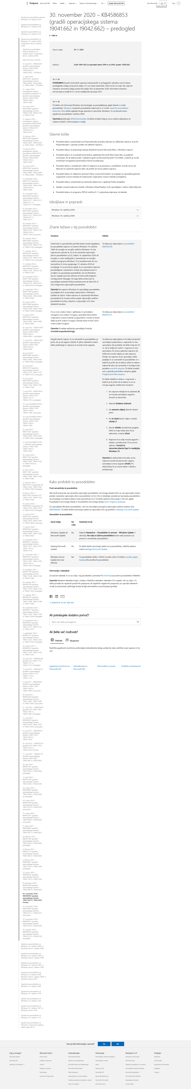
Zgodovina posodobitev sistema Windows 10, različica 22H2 (33, 18)
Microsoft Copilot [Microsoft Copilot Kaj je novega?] (15, 1057)
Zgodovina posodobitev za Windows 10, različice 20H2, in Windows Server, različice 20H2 (31, 42)
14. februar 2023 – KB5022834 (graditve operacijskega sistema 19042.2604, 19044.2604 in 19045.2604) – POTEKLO (33, 140)
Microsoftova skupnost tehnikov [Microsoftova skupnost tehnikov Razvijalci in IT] (135, 1068)
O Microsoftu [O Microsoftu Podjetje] (158, 1060)
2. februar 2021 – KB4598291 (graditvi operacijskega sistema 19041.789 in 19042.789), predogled (32, 864)
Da (104, 1044)
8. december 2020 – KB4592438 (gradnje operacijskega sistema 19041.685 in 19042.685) (32, 886)
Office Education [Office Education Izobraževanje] (73, 1072)
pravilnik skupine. (117, 368)
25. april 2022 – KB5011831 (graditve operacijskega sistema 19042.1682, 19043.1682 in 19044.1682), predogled (33, 433)
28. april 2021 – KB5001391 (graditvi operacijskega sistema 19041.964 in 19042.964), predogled (32, 768)
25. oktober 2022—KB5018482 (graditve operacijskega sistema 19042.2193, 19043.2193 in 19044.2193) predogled (32, 242)
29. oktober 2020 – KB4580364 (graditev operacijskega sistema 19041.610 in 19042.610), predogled (32, 934)
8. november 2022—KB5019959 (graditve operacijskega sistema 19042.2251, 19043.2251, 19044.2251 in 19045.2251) (32, 214)
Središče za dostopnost (131, 666)
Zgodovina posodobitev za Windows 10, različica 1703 (31, 1000)
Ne (118, 1044)
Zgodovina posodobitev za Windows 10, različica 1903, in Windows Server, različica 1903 (32, 965)
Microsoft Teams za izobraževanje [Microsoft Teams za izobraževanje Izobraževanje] (78, 1064)
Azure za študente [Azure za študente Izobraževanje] (73, 1084)
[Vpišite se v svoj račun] (176, 3)
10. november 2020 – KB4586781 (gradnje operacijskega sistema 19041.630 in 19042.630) (32, 922)
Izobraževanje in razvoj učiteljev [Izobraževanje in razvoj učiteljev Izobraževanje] (77, 1076)
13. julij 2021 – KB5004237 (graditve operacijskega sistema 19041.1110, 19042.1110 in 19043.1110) (33, 673)
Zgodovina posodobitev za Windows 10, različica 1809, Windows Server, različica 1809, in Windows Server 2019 (33, 975)
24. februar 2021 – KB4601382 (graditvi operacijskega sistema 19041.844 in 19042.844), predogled (32, 841)
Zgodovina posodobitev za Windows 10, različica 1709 (31, 992)
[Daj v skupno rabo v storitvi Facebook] (51, 596)
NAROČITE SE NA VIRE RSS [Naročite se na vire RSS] (63, 603)
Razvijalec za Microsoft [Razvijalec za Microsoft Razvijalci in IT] (132, 1057)
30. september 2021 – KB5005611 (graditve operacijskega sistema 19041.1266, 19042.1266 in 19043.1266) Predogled (32, 612)
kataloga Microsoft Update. (96, 549)
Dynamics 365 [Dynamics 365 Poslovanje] (100, 1068)
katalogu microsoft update (127, 509)
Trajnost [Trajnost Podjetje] (156, 1072)
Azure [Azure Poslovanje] (97, 1064)
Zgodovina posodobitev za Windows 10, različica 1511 (31, 1016)
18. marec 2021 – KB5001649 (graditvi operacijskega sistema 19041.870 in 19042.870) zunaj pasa (32, 804)
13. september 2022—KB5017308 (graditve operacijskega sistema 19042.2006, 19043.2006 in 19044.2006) (32, 293)
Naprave (72, 3)
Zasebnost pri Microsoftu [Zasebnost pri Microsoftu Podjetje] (161, 1064)
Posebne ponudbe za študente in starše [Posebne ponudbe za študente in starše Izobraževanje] (80, 1080)
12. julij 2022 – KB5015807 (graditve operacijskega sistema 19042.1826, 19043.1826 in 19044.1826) (33, 344)
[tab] (57, 640)
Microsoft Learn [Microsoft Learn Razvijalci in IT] (130, 1060)
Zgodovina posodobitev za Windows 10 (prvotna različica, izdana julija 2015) (32, 1025)
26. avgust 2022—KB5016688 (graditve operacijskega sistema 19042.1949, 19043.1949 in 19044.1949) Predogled (32, 306)
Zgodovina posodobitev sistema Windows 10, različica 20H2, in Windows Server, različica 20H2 (32, 52)
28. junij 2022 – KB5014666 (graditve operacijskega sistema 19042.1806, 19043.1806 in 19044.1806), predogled (33, 357)
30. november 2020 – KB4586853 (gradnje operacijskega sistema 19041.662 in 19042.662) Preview (32, 898)
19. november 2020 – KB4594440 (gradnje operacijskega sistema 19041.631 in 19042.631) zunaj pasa (32, 910)
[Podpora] (33, 3)
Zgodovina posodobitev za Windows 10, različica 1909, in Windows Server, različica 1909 (32, 955)
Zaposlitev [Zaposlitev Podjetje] (157, 1057)
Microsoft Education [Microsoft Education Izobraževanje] (74, 1057)
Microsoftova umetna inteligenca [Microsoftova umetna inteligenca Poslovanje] (105, 1057)
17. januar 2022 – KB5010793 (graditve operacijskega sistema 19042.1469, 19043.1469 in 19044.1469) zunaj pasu (33, 518)
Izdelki (62, 3)
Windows (68, 108)
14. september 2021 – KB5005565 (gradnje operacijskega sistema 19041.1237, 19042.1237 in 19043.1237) (32, 624)
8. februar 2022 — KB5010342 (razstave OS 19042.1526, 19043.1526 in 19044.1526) (32, 496)
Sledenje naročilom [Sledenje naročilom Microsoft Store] (45, 1068)
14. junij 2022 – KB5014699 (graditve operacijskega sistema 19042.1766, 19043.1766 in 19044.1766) (32, 382)
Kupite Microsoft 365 (116, 3)
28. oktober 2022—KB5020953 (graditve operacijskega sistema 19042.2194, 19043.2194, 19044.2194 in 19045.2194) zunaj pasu (32, 228)
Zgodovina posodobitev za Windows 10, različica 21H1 (31, 33)
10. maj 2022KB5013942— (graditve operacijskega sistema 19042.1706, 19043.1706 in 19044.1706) (33, 421)
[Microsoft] (18, 3)
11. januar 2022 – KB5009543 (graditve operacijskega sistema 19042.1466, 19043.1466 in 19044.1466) (32, 531)
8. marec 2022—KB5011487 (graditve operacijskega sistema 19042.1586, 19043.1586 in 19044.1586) (32, 474)
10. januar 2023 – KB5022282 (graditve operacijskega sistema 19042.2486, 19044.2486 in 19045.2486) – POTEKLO (33, 170)
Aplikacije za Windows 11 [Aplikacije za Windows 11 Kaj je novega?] (17, 1064)
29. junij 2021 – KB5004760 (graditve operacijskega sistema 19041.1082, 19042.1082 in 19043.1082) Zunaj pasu (33, 699)
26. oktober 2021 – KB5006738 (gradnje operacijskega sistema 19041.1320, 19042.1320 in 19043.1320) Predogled (32, 586)
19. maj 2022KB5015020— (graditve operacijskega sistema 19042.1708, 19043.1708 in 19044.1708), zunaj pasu (33, 408)
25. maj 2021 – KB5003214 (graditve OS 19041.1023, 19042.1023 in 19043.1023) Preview (33, 746)
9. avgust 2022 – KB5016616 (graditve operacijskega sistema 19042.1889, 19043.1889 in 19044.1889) (32, 319)
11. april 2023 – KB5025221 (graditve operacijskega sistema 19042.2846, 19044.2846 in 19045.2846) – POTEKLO (33, 81)
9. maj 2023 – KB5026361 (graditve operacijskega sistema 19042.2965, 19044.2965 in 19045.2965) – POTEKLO (32, 68)
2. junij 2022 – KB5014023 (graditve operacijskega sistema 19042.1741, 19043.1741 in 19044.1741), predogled (33, 395)
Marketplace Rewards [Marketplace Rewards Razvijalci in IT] (132, 1080)
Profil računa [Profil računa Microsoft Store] (43, 1057)
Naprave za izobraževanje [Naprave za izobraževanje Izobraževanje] (76, 1060)
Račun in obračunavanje (88, 3)
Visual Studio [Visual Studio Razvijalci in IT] (129, 1084)
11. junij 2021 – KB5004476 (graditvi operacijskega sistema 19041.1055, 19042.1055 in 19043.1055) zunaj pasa (32, 722)
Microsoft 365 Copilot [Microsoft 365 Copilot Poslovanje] (102, 1080)
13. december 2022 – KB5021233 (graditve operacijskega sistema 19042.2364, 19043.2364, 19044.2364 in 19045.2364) (32, 184)
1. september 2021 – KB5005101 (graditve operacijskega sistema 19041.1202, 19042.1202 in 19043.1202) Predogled (32, 637)
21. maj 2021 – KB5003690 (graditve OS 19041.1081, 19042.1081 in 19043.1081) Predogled (33, 710)
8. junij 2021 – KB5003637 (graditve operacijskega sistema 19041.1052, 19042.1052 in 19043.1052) (33, 735)
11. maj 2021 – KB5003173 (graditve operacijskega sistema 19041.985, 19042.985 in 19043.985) (33, 757)
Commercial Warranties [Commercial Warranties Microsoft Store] (47, 1076)
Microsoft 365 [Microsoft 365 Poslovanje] (100, 1072)
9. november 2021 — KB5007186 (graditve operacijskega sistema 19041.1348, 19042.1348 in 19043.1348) (32, 573)
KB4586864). (55, 509)
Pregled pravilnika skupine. (113, 374)
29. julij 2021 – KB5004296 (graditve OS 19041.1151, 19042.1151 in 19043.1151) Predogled (33, 662)
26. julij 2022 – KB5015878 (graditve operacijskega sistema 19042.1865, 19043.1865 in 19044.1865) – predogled (33, 331)
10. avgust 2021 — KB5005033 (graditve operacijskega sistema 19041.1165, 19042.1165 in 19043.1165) (32, 650)
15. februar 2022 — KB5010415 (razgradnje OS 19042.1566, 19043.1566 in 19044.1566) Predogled (33, 486)
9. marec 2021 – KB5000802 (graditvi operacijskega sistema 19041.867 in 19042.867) (32, 829)
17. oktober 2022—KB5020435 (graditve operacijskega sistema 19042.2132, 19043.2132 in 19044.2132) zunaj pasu (33, 255)
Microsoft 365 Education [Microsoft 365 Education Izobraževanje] (75, 1068)
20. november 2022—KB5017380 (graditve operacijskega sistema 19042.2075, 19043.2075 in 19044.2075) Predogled (32, 281)
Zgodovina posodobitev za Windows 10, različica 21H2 (31, 26)
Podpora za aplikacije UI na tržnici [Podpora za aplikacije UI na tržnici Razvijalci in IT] (136, 1064)
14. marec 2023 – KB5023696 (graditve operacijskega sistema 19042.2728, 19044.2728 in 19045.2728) (32, 110)
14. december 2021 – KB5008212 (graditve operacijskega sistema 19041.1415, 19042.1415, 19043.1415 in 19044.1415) (32, 545)
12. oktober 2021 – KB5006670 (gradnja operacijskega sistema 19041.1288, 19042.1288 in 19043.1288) (32, 599)
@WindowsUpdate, (79, 118)
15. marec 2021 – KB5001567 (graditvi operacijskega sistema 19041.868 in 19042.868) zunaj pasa (32, 817)
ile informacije (107, 575)
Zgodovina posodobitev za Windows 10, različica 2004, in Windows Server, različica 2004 (32, 946)
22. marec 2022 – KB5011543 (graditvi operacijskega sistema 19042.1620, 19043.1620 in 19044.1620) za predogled (32, 460)
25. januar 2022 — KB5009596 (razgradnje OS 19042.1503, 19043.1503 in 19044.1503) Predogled (33, 507)
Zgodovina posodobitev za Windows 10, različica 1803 (31, 985)
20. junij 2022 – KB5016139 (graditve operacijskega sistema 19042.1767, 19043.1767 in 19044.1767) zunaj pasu (33, 370)
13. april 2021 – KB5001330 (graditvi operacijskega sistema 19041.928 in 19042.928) (32, 780)
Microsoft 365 (45, 3)
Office (55, 3)
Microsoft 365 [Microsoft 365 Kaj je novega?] (14, 1060)
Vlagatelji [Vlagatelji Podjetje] (157, 1068)
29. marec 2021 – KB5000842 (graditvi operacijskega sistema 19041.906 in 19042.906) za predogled (32, 792)
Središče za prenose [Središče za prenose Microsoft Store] (46, 1060)
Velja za (54, 35)
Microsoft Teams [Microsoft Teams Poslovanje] (100, 1084)
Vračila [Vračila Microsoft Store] (42, 1064)
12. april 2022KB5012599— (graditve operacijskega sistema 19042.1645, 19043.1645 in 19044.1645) (32, 446)
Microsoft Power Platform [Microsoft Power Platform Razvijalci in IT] (133, 1076)
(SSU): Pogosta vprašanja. (115, 501)
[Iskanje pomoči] (163, 3)
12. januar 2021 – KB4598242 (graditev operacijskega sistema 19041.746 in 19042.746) (32, 875)
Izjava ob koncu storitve (31, 60)
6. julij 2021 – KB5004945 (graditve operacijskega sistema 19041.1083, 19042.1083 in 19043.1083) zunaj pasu (32, 686)
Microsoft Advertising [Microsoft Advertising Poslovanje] (102, 1076)
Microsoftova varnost (106, 666)
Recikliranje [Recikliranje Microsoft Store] (43, 1072)
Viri (102, 3)
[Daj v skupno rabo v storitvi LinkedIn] (55, 596)
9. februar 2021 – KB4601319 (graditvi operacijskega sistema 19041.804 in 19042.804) (32, 852)
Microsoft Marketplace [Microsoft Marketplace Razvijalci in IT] (132, 1072)
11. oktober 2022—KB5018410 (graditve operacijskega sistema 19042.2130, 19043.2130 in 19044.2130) (32, 268)
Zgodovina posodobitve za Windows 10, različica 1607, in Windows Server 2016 (32, 1008)
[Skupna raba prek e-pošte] (61, 596)
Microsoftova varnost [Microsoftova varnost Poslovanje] (102, 1060)
